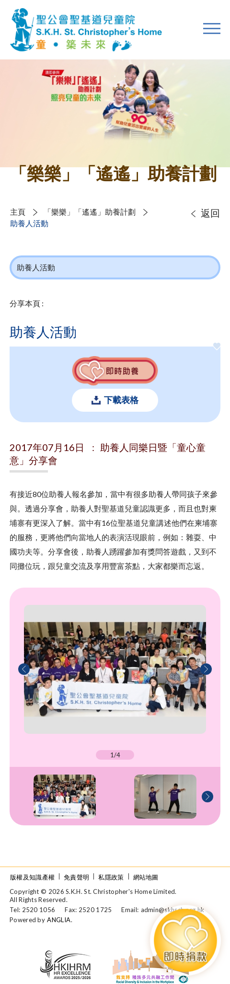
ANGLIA (58, 920)
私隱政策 (111, 877)
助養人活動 (29, 223)
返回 (210, 213)
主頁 (17, 211)
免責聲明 (76, 877)
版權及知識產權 (32, 877)
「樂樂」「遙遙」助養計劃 (90, 211)
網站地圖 (146, 877)
